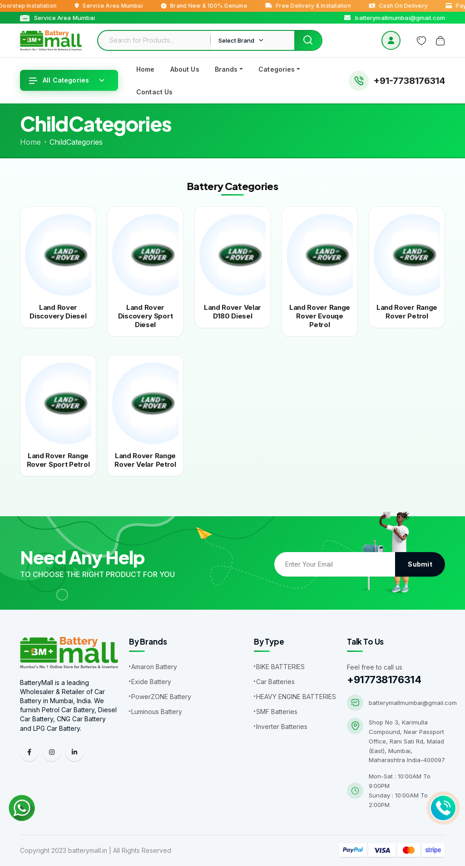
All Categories (59, 80)
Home (145, 69)
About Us (184, 69)
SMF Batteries (276, 711)
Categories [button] (276, 69)
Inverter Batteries (281, 726)
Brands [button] (226, 69)
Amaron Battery (154, 666)
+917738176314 (384, 679)
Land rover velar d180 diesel (232, 311)
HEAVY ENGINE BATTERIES (296, 696)
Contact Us (154, 92)
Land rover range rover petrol (406, 311)
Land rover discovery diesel (58, 311)
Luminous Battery (156, 711)
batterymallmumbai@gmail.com (413, 702)
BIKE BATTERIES (280, 666)
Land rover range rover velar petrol (145, 460)
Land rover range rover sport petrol (58, 460)
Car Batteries (275, 681)
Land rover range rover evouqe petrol (319, 316)
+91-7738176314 (409, 80)
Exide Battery (151, 681)
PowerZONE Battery (161, 696)
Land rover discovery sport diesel (145, 316)
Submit (420, 564)
